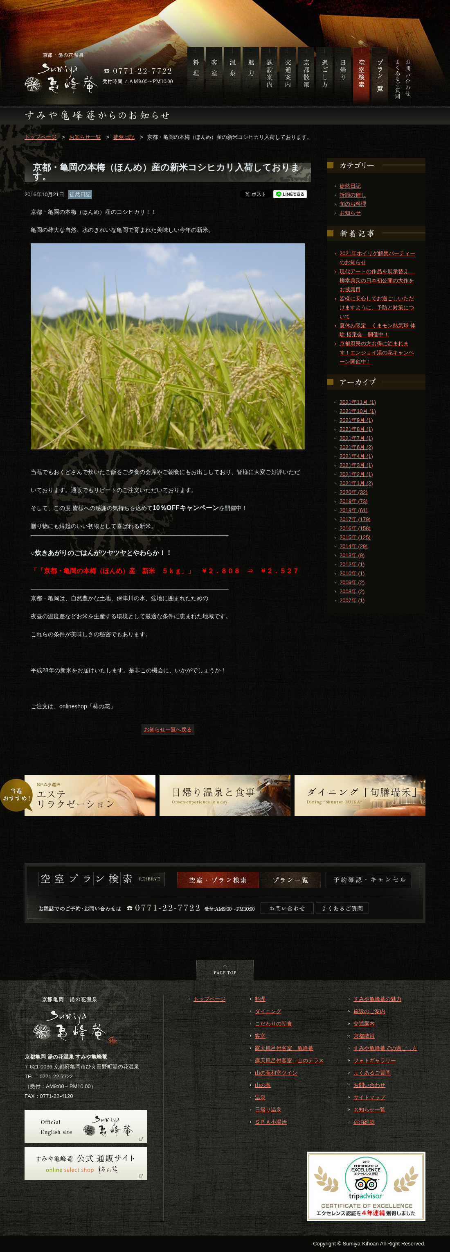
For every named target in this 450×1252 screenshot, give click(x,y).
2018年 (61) (354, 510)
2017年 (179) (355, 519)
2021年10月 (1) (358, 411)
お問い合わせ (369, 1085)
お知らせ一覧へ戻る (168, 729)
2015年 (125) (355, 537)
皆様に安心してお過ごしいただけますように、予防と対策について (377, 307)
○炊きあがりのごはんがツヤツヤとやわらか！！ (101, 552)
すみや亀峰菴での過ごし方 (385, 1048)
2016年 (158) (355, 528)
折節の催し (353, 195)
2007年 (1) (352, 600)
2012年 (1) (352, 564)
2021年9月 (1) (356, 420)
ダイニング (268, 1011)
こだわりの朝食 (273, 1024)
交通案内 (364, 1024)
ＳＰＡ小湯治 (271, 1122)
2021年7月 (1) (356, 438)
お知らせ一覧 (85, 137)
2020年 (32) (354, 492)
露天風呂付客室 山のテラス (289, 1060)
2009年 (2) (352, 582)
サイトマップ (369, 1097)
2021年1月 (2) (356, 483)
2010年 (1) (352, 573)
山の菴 (263, 1085)
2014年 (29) (354, 546)
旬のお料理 (353, 204)
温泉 (260, 1097)
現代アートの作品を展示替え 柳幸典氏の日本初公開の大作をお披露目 (378, 280)
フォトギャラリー (374, 1060)
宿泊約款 (364, 1122)
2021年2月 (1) (356, 474)
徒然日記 (124, 137)
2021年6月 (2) (356, 447)
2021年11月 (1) (358, 402)
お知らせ (350, 213)
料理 (260, 999)
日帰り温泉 (268, 1110)
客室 (260, 1036)
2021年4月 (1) (356, 456)
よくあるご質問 (372, 1073)
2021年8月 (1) (356, 429)
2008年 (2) (352, 591)
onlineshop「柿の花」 (87, 706)
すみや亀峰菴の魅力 (377, 999)
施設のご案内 (369, 1011)
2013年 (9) (352, 555)
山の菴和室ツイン (276, 1073)
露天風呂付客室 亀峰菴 (284, 1048)
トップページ (40, 137)
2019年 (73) (354, 501)
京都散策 (364, 1036)
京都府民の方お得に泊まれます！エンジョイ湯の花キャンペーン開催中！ (377, 352)
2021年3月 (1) (356, 465)
